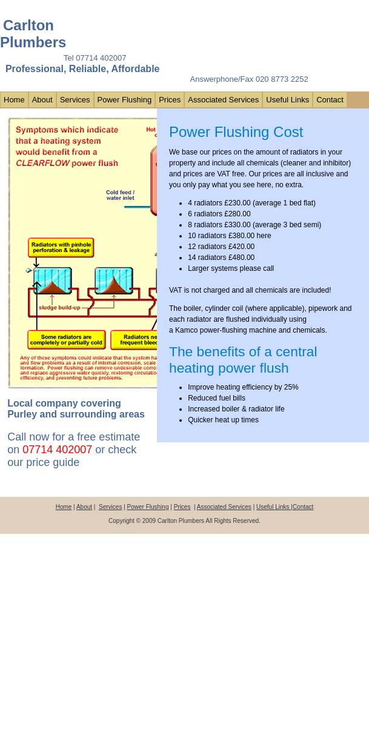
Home (14, 99)
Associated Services (223, 99)
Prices (170, 99)
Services (75, 99)
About (42, 99)
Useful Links (287, 99)
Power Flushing (125, 99)
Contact (330, 99)
